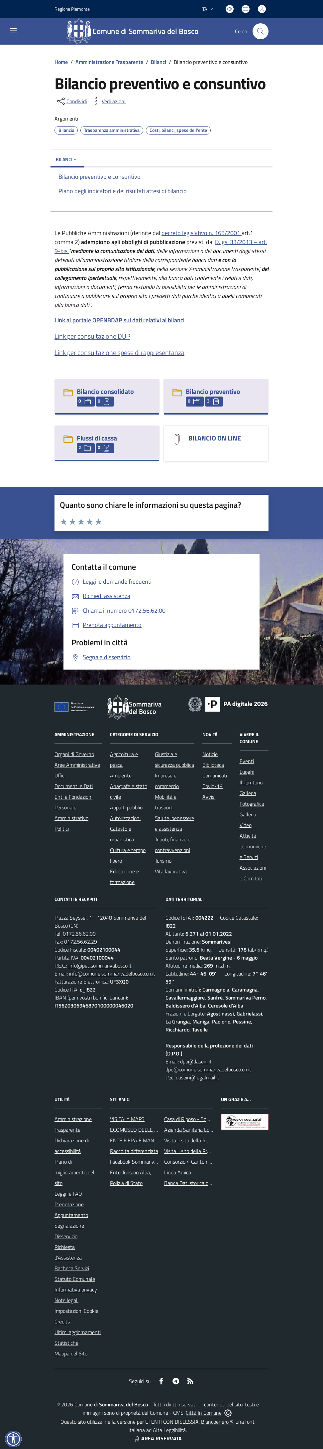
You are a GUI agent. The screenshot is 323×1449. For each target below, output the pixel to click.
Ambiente (121, 775)
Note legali (66, 1300)
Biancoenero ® (217, 1422)
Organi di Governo (74, 754)
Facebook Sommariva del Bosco (144, 1162)
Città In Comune (204, 1413)
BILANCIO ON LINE (214, 438)
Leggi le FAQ (68, 1194)
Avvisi (208, 797)
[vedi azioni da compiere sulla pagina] (108, 101)
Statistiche (66, 1343)
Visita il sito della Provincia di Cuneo (203, 1151)
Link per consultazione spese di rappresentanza (119, 352)
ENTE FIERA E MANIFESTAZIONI (146, 1140)
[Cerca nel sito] (261, 31)
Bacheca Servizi (71, 1268)
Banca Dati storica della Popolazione (204, 1183)
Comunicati (214, 775)
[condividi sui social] (71, 101)
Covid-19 (212, 786)
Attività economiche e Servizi (253, 846)
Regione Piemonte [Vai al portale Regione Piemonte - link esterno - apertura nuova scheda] (72, 8)
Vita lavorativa (171, 871)
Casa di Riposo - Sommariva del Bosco (206, 1119)
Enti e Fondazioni (73, 797)
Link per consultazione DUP (92, 336)
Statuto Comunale (74, 1279)
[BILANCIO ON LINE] (177, 438)
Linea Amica (177, 1172)
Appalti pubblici (126, 807)
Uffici (59, 775)
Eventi (247, 761)
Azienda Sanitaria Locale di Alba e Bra (206, 1130)
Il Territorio (251, 782)
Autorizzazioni (125, 818)
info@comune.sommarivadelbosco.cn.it (112, 974)
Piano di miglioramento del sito (74, 1172)
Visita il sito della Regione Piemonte (203, 1140)
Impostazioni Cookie (76, 1311)
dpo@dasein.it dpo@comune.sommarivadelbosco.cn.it (208, 1065)
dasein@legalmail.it (197, 1077)
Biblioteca (213, 765)
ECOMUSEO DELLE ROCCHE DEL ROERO (156, 1130)
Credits (62, 1321)
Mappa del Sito (70, 1353)
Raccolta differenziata (134, 1151)
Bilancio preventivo (213, 391)
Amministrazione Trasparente (109, 62)
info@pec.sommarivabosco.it (100, 966)
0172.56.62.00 (79, 934)
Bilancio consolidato (105, 391)
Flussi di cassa (97, 438)
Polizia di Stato (126, 1183)
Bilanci (158, 62)
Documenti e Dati (73, 786)
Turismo (163, 861)
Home (61, 62)
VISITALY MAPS (127, 1119)
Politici (61, 829)
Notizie (210, 754)
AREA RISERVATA (157, 1438)
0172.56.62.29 (80, 942)
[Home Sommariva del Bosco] (135, 31)
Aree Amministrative (77, 765)
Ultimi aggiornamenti (77, 1332)
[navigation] (13, 31)
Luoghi (247, 772)
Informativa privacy (75, 1290)
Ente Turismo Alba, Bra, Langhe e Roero (153, 1172)
